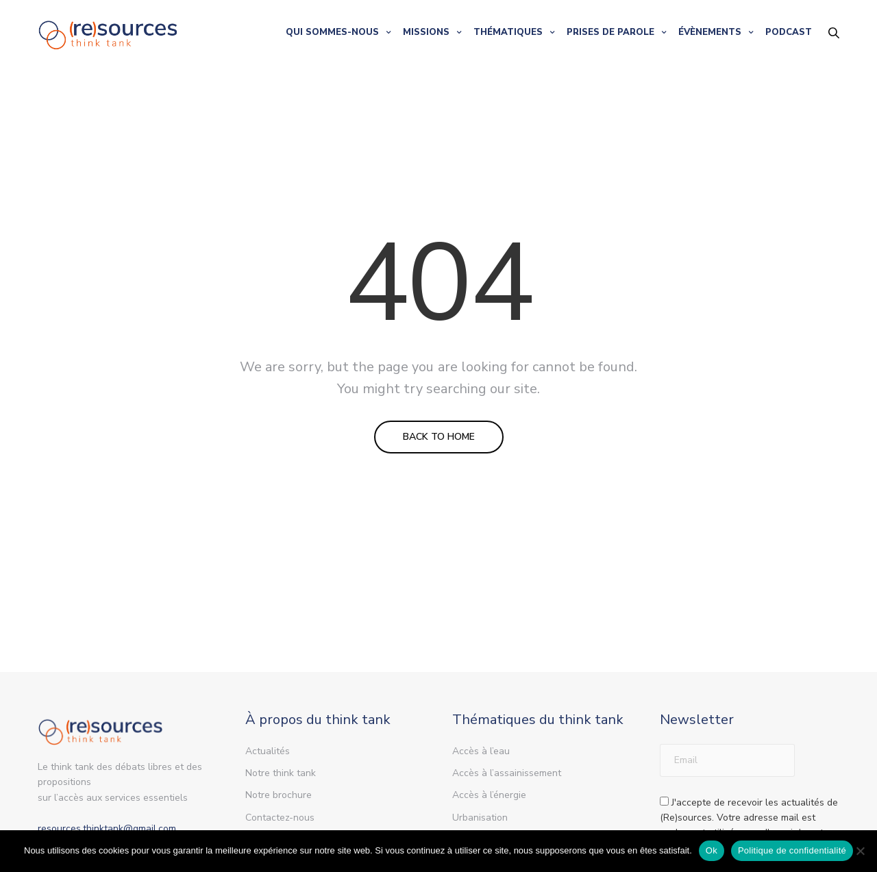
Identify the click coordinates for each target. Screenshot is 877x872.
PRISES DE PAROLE (610, 32)
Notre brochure (278, 794)
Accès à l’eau (481, 751)
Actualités (267, 751)
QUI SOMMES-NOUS (332, 32)
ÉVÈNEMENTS (709, 32)
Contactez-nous (279, 817)
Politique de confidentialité (792, 850)
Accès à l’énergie (489, 794)
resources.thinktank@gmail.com (107, 828)
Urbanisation (480, 817)
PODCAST (788, 32)
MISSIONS (426, 32)
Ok (711, 850)
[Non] (860, 851)
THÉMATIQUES (508, 32)
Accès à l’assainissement (506, 773)
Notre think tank (280, 773)
